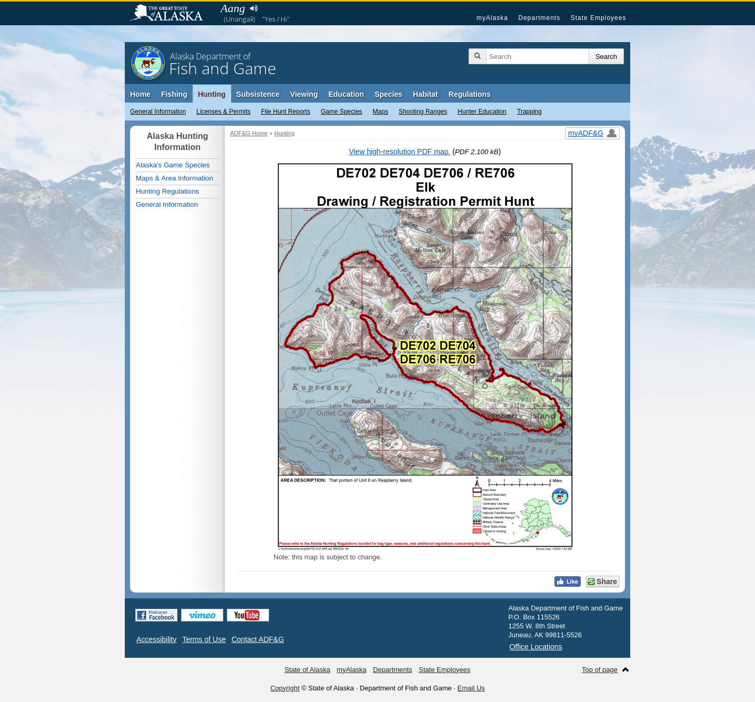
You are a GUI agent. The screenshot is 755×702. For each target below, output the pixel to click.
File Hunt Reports (285, 111)
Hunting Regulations (167, 191)
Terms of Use (203, 639)
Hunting (212, 94)
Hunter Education (482, 111)
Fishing (174, 94)
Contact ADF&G (258, 639)
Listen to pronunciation (253, 8)
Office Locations (536, 647)
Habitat (425, 94)
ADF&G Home (249, 133)
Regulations (470, 94)
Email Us (471, 688)
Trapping (529, 111)
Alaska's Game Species (173, 165)
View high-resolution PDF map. (400, 151)
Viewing (304, 94)
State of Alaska (171, 13)
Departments (539, 18)
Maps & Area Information (174, 178)
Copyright (285, 688)
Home (140, 94)
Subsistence (258, 94)
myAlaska (492, 18)
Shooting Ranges (423, 111)
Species (388, 94)
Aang (233, 8)
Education (346, 94)
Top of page (600, 670)
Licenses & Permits (223, 111)
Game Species (341, 111)
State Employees (599, 18)
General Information (158, 111)
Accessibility (156, 639)
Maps (380, 111)
